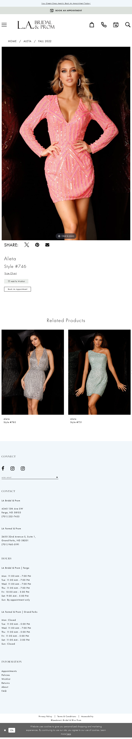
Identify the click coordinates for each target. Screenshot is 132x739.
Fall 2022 (45, 41)
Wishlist (6, 680)
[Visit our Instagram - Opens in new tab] (12, 469)
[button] (92, 25)
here (69, 735)
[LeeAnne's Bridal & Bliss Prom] (35, 25)
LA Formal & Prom (11, 529)
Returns (6, 684)
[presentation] (33, 373)
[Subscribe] (60, 478)
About (5, 688)
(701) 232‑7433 (11, 517)
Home (12, 41)
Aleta (27, 41)
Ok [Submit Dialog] (12, 731)
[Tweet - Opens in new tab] (26, 245)
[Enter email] (32, 478)
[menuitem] (92, 25)
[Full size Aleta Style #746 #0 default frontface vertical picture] (66, 143)
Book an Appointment (18, 290)
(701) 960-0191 (10, 545)
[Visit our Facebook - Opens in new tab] (3, 469)
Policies (6, 676)
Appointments (9, 672)
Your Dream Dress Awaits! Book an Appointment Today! (66, 3)
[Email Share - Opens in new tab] (47, 245)
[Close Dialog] (5, 732)
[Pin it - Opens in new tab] (37, 245)
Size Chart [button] (10, 273)
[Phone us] (104, 25)
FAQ (4, 692)
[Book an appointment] (66, 10)
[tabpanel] (66, 143)
